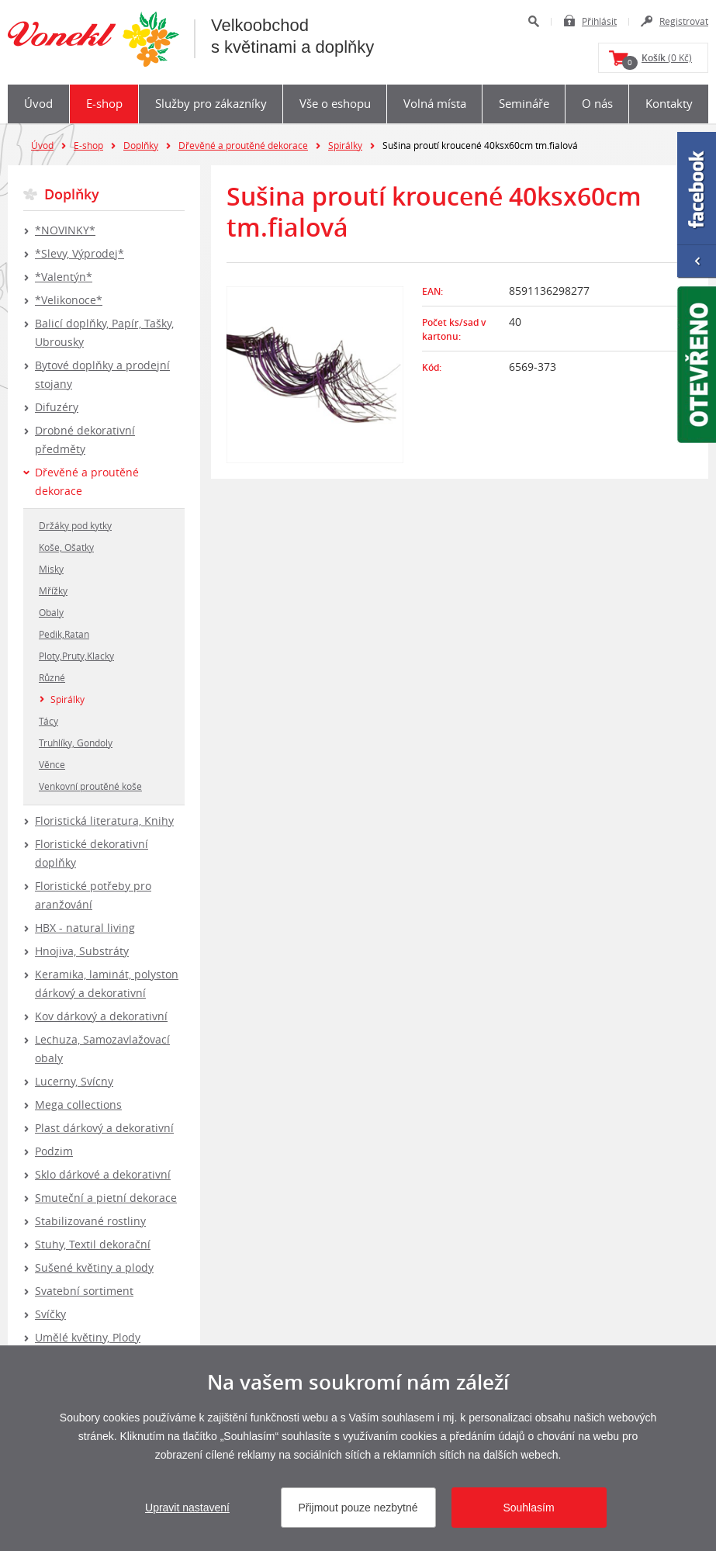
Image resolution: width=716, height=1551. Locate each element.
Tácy (48, 721)
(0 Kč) (657, 60)
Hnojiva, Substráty (82, 950)
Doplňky (140, 145)
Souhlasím (528, 1507)
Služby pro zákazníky (211, 103)
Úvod (38, 103)
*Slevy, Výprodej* (79, 253)
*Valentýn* (63, 276)
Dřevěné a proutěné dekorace (243, 145)
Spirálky (345, 145)
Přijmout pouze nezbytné (357, 1507)
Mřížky (53, 590)
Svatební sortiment (84, 1290)
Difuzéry (56, 407)
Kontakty (669, 103)
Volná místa (434, 103)
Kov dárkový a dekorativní (101, 1016)
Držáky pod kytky (75, 525)
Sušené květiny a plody (94, 1267)
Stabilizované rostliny (90, 1220)
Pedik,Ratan (64, 634)
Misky (51, 569)
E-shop (104, 103)
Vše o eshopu (335, 103)
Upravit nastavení (187, 1507)
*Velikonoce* (68, 300)
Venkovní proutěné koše (90, 786)
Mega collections (78, 1104)
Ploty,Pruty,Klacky (76, 655)
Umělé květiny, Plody (87, 1337)
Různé (52, 677)
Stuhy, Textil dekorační (92, 1244)
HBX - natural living (85, 927)
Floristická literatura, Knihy (104, 820)
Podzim (54, 1151)
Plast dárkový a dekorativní (104, 1127)
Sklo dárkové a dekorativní (103, 1174)
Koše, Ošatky (66, 547)
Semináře (524, 103)
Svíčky (50, 1314)
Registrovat (683, 21)
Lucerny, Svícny (74, 1081)
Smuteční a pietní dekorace (106, 1197)
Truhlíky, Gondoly (75, 742)
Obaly (51, 612)
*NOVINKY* (65, 230)
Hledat (533, 21)
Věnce (52, 764)
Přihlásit (599, 21)
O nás (597, 103)
